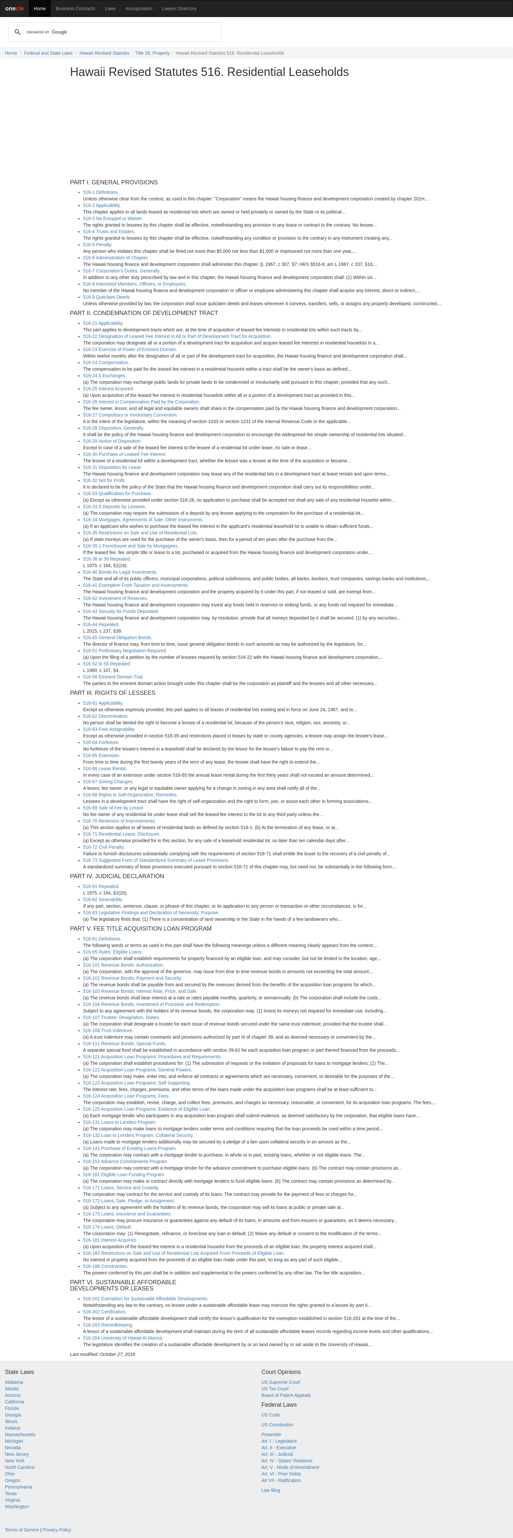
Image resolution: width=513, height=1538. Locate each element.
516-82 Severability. (103, 899)
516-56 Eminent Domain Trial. (113, 676)
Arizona (12, 1395)
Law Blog (270, 1490)
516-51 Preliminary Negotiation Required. (125, 650)
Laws (110, 8)
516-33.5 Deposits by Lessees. (114, 506)
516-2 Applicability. (102, 205)
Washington (17, 1506)
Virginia (12, 1500)
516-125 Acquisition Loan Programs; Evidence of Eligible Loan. (147, 1109)
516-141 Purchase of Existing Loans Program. (130, 1148)
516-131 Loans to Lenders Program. (120, 1122)
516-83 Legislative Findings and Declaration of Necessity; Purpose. (151, 912)
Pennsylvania (18, 1487)
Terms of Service (22, 1529)
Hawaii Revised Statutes (105, 53)
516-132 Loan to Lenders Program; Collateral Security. (138, 1135)
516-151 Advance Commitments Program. (125, 1161)
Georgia (13, 1415)
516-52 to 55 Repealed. (107, 663)
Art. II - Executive (278, 1447)
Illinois (11, 1421)
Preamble (271, 1434)
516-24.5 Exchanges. (104, 375)
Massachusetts (20, 1434)
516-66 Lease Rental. (105, 768)
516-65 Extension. (101, 755)
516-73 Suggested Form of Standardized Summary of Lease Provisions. (156, 860)
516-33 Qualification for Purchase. (117, 493)
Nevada (13, 1447)
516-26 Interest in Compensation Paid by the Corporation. (141, 401)
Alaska (12, 1388)
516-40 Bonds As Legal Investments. (120, 572)
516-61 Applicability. (103, 703)
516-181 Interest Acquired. (110, 1240)
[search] (114, 32)
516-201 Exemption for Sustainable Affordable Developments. (145, 1298)
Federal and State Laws (48, 53)
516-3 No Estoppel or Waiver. (113, 218)
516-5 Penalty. (97, 244)
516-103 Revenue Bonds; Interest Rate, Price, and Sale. (140, 991)
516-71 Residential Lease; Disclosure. (121, 834)
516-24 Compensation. (106, 362)
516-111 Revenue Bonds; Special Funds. (125, 1043)
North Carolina (19, 1467)
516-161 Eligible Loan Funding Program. (124, 1174)
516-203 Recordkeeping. (108, 1324)
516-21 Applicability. (103, 323)
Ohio (10, 1473)
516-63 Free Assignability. (109, 729)
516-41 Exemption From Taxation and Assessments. (136, 585)
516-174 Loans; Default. (107, 1227)
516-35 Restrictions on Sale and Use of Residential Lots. (140, 532)
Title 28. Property (152, 53)
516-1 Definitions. (101, 192)
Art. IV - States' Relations (286, 1460)
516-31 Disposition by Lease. (112, 467)
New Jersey (17, 1454)
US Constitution (277, 1424)
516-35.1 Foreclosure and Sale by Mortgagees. (131, 545)
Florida (12, 1408)
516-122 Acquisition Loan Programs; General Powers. (137, 1069)
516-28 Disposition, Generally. (113, 428)
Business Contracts (75, 8)
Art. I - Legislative (279, 1441)
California (14, 1401)
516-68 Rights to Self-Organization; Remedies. (130, 794)
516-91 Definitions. (102, 938)
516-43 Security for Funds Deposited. (121, 611)
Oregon (12, 1480)
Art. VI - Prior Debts (281, 1473)
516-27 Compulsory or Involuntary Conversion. (130, 414)
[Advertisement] (256, 129)
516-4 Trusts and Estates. (109, 231)
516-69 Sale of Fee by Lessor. (113, 807)
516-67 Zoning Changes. (108, 781)
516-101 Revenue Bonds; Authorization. (123, 965)
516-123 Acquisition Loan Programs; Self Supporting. (137, 1082)
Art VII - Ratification (281, 1480)
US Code (270, 1415)
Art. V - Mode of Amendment (290, 1467)
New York (14, 1460)
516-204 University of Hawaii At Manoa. (123, 1338)
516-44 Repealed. (101, 624)
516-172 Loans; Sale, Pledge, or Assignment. (129, 1200)
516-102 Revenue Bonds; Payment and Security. (132, 978)
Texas (11, 1493)
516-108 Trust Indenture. (108, 1030)
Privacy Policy (57, 1529)
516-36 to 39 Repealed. (107, 559)
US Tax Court (275, 1388)
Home (40, 8)
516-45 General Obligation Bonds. (117, 637)
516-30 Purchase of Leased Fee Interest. (125, 454)
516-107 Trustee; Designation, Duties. (121, 1017)
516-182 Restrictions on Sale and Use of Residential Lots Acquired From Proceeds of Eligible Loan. (184, 1253)
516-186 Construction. (105, 1266)
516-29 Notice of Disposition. (112, 441)
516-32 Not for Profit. (104, 480)
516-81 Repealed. (101, 886)
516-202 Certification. (105, 1311)
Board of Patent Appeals (286, 1395)
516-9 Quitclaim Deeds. (107, 297)
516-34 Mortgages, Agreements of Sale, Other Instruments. (143, 519)
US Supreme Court (280, 1382)
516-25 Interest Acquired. (108, 388)
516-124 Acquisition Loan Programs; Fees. (126, 1096)
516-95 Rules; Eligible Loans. (113, 951)
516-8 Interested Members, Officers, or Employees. (135, 284)
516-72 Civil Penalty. (104, 847)
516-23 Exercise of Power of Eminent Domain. (130, 349)
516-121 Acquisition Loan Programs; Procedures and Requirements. (152, 1056)
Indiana (12, 1428)
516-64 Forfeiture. (101, 742)
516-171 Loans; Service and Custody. (121, 1187)
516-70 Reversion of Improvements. (119, 821)
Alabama (14, 1382)
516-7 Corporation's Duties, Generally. (122, 270)
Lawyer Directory (179, 8)
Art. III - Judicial (277, 1454)
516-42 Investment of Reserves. (115, 598)
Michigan (14, 1441)
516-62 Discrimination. (106, 716)
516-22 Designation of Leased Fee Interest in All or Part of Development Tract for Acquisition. (177, 336)
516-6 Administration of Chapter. (116, 257)
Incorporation (139, 8)
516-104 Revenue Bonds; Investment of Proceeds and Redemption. (152, 1004)
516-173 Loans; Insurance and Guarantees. (127, 1213)
